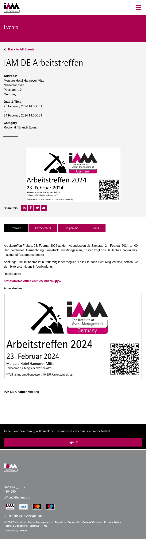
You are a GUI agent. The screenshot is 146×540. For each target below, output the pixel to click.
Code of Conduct (92, 522)
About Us (60, 522)
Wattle (23, 530)
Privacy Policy (112, 522)
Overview (15, 228)
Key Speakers (43, 228)
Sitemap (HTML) (38, 525)
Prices (95, 228)
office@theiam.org (17, 497)
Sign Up (73, 442)
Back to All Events (19, 49)
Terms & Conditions (16, 525)
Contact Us (74, 522)
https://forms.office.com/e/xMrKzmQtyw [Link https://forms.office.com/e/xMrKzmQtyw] (32, 281)
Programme (71, 228)
